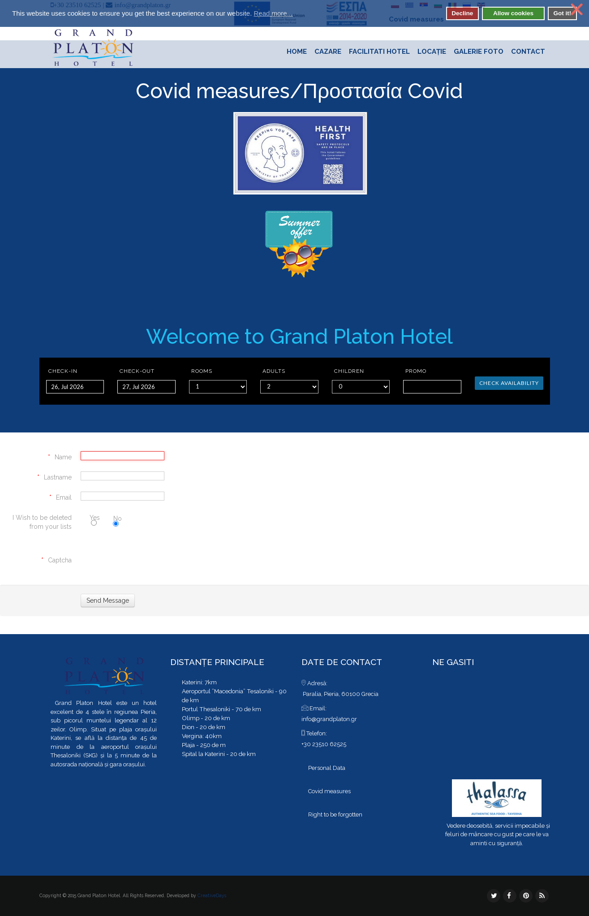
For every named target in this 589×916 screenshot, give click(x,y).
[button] (298, 14)
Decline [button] (462, 13)
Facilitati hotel (379, 52)
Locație (431, 52)
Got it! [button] (562, 13)
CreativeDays (212, 895)
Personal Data (326, 768)
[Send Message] (108, 600)
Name (63, 457)
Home (297, 52)
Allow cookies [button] (513, 13)
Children (349, 371)
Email (64, 497)
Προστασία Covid (383, 91)
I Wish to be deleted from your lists (42, 522)
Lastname (58, 477)
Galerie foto (478, 52)
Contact (528, 52)
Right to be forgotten (335, 814)
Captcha (60, 560)
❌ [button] (577, 9)
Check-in (62, 371)
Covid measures (213, 91)
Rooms (201, 371)
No (117, 519)
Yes (95, 518)
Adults (273, 371)
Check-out (137, 371)
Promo (415, 371)
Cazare (327, 52)
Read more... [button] (273, 13)
